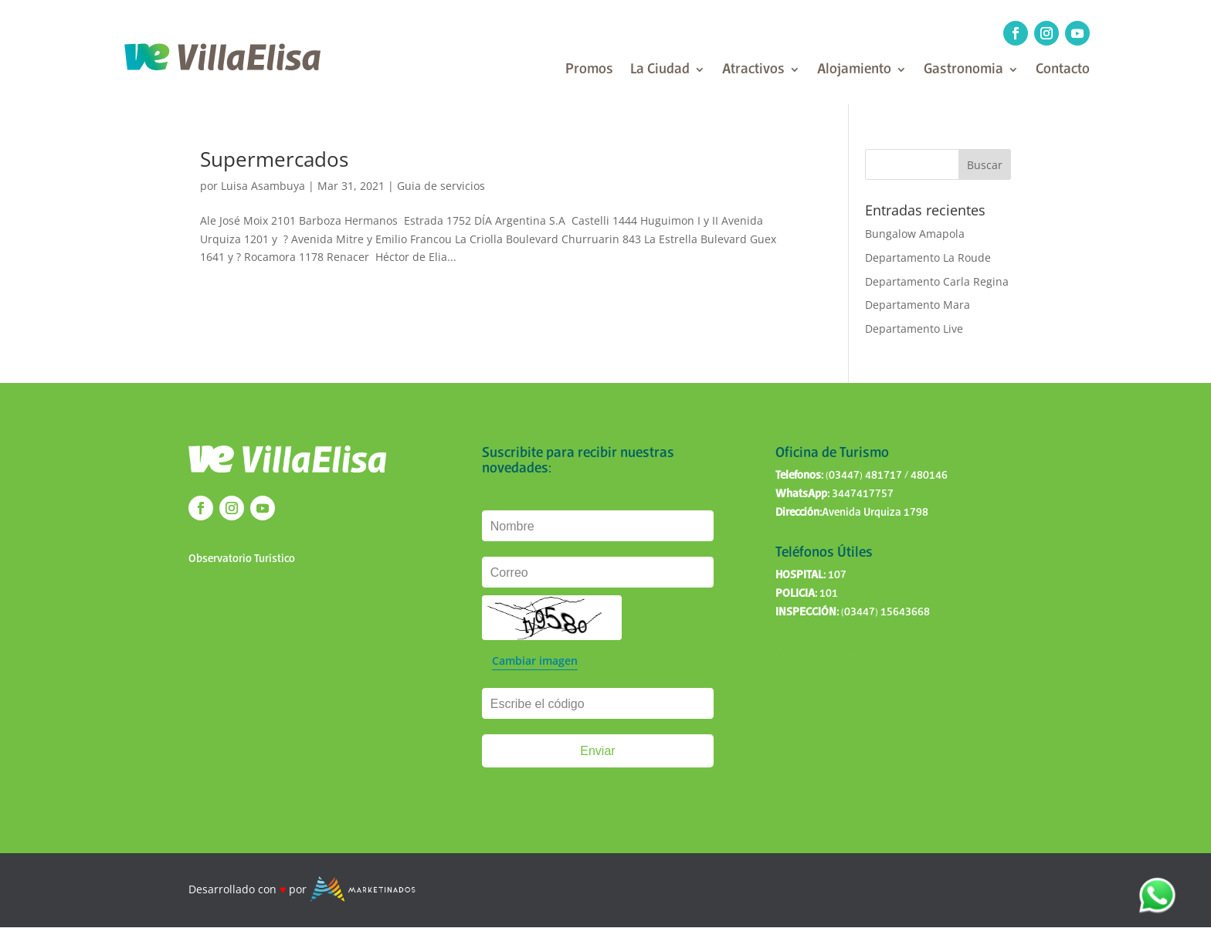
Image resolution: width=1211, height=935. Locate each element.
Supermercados (274, 159)
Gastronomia (963, 70)
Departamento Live (914, 328)
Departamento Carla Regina (937, 281)
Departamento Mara (917, 304)
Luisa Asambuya (263, 185)
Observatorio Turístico (241, 559)
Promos (589, 70)
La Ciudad (660, 70)
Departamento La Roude (928, 257)
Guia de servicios (441, 185)
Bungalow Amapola (915, 233)
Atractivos (753, 70)
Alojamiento (854, 70)
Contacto (1063, 70)
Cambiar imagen (535, 660)
